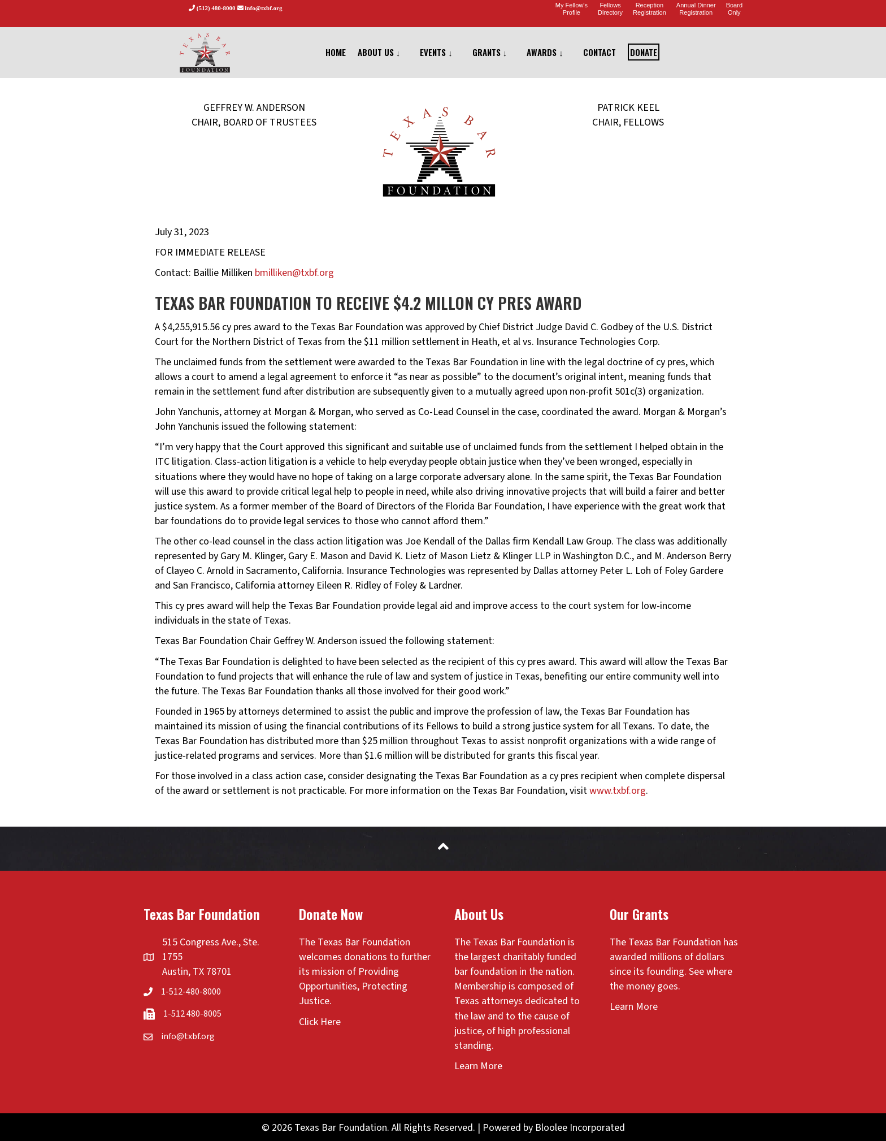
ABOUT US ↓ (379, 52)
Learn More (478, 1066)
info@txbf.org (188, 1036)
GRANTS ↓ (489, 52)
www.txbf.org (617, 791)
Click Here (320, 1022)
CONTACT (599, 52)
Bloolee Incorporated (580, 1128)
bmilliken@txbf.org (294, 273)
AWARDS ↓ (545, 52)
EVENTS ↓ (436, 52)
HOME (335, 52)
